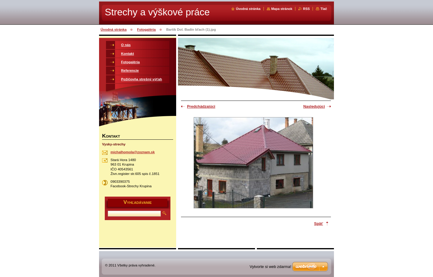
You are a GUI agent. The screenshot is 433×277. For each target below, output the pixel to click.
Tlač (323, 9)
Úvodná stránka (248, 9)
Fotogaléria (146, 29)
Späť (318, 223)
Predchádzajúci (201, 106)
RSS (306, 9)
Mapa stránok (281, 9)
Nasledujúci (314, 106)
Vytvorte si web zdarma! (270, 266)
